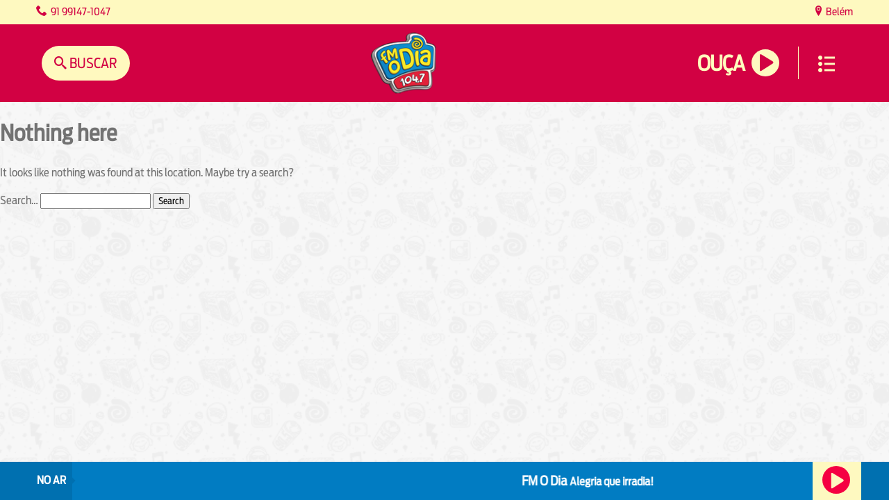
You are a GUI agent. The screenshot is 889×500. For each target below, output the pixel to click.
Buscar (92, 63)
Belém (838, 11)
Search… (19, 200)
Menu (826, 64)
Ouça (721, 63)
